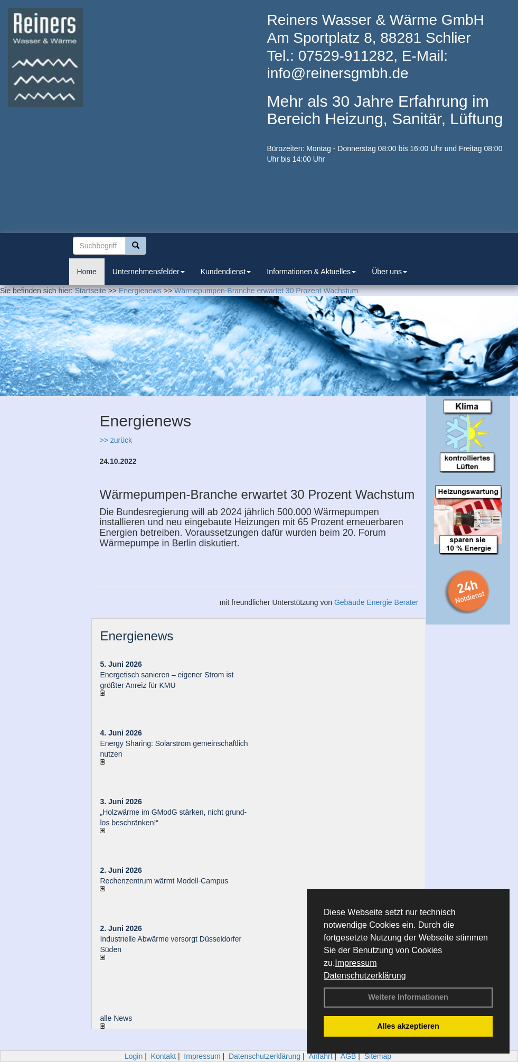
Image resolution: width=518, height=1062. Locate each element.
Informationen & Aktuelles (311, 271)
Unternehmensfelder (148, 271)
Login (134, 1056)
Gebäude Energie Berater (376, 602)
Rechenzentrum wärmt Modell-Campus (164, 881)
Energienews (136, 636)
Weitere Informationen (408, 997)
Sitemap (377, 1056)
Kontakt (163, 1056)
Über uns (389, 271)
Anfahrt (320, 1056)
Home (87, 271)
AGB (348, 1056)
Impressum (355, 962)
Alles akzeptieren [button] (408, 1026)
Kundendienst (226, 271)
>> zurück (115, 440)
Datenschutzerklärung (365, 975)
